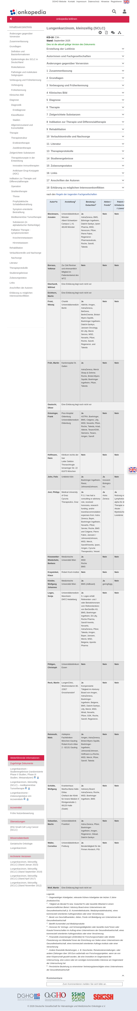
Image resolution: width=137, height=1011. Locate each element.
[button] (133, 470)
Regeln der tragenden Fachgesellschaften (76, 194)
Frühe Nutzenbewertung (22, 813)
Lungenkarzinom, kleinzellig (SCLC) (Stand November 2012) (26, 884)
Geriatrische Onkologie (21, 843)
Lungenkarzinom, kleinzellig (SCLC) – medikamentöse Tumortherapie (23, 785)
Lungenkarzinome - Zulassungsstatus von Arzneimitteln (20, 796)
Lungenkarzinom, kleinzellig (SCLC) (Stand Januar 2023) (24, 863)
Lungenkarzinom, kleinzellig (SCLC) (76, 28)
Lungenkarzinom (18, 848)
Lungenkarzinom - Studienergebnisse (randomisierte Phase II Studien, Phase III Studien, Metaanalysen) (26, 773)
